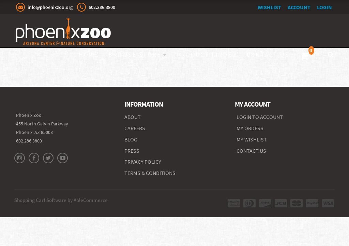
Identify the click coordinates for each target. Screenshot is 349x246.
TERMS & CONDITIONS (150, 172)
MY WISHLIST (252, 139)
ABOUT (132, 116)
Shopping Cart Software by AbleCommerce (61, 200)
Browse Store (134, 54)
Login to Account (260, 116)
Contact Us (268, 54)
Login (324, 7)
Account (299, 7)
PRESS (131, 150)
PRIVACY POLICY (142, 161)
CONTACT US (251, 150)
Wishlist (269, 7)
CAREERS (134, 128)
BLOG (130, 139)
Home (88, 54)
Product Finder (206, 54)
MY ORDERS (250, 128)
